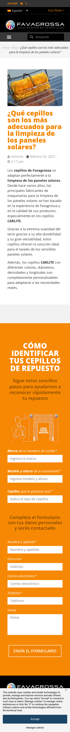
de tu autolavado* (34, 471)
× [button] (66, 690)
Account (12, 3)
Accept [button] (35, 719)
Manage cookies (35, 727)
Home (6, 48)
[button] (9, 36)
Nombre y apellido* (22, 542)
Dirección (14, 559)
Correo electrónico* (22, 576)
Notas (11, 610)
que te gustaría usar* (29, 491)
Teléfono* (14, 593)
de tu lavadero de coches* (32, 451)
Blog (15, 48)
